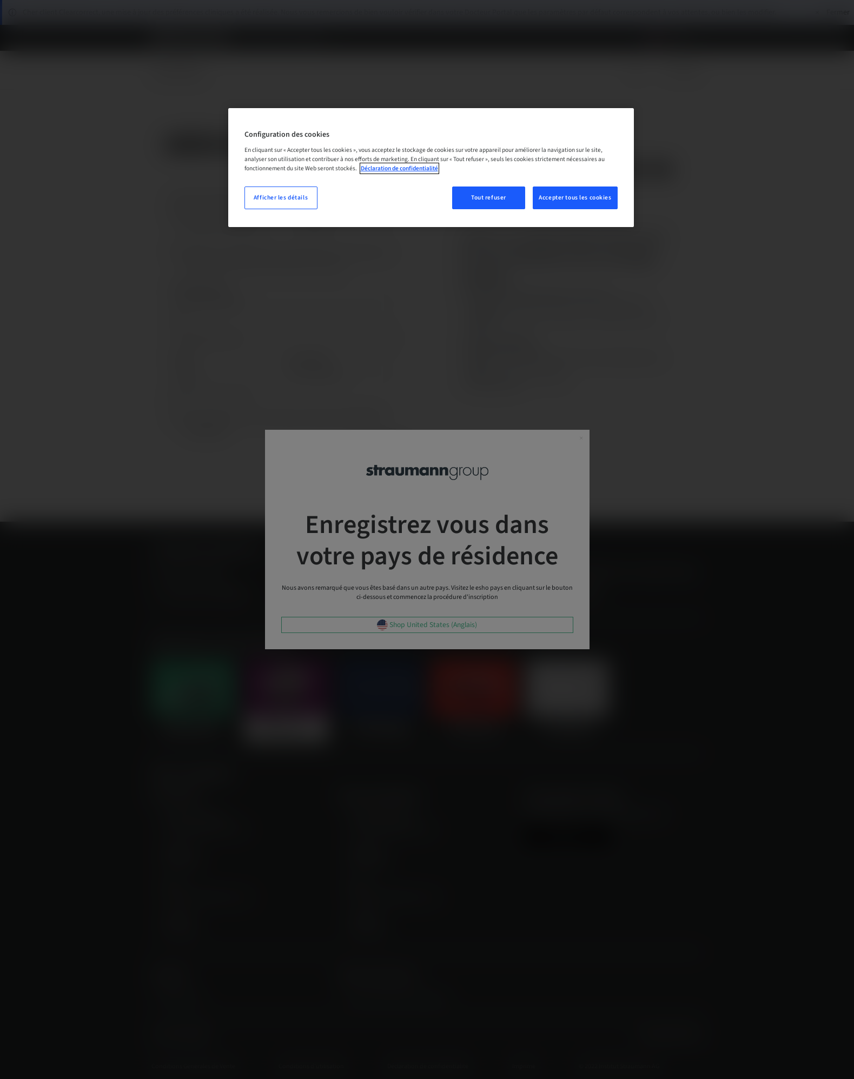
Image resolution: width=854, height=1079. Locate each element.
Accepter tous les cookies (575, 197)
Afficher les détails (281, 197)
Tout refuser (488, 197)
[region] (431, 168)
